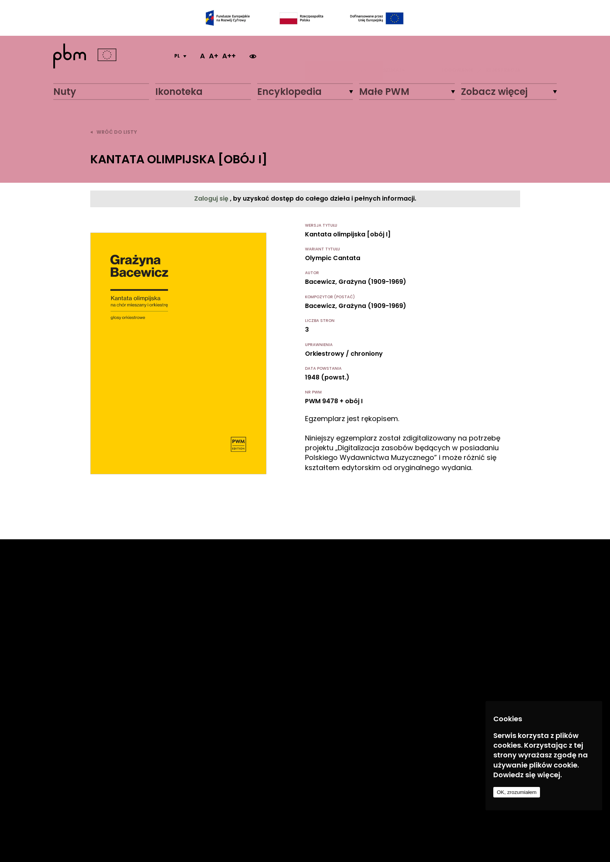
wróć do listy (113, 132)
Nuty (64, 91)
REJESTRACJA (503, 56)
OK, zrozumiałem (516, 792)
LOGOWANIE (457, 56)
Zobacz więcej (494, 91)
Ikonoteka (179, 91)
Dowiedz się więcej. (527, 775)
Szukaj (394, 56)
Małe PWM (384, 91)
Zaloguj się (212, 198)
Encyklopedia (289, 91)
